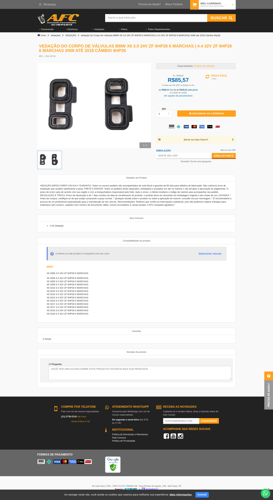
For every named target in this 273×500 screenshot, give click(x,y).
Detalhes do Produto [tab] (136, 177)
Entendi (202, 494)
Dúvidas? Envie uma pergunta (196, 161)
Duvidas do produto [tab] (136, 352)
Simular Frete (224, 155)
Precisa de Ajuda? (149, 4)
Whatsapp (47, 4)
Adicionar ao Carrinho (206, 113)
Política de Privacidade (123, 440)
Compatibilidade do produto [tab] (136, 240)
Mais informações (181, 494)
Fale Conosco (119, 437)
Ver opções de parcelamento (178, 95)
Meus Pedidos (174, 4)
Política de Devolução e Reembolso (130, 434)
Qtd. (164, 108)
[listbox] (164, 113)
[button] (268, 391)
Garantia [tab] (136, 331)
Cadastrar (209, 421)
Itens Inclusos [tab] (136, 218)
